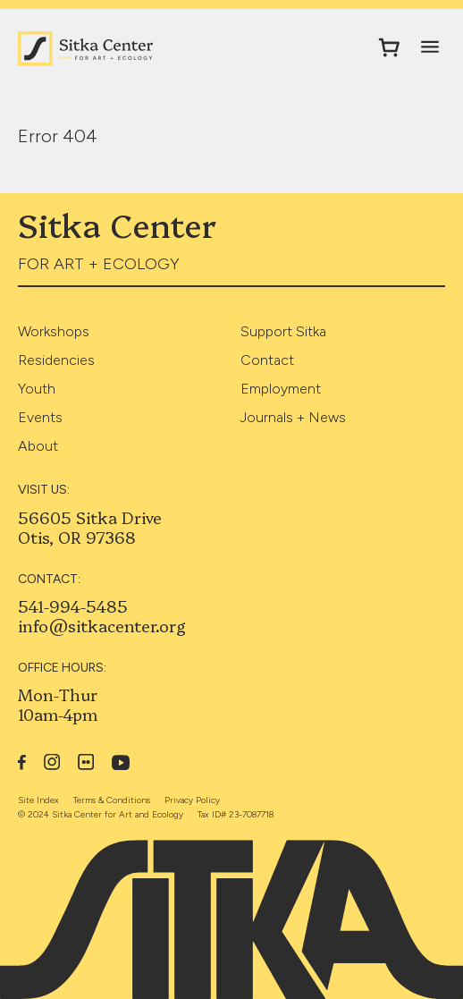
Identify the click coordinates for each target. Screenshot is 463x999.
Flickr (86, 762)
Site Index (38, 800)
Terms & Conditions (111, 800)
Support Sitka (283, 331)
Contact (267, 359)
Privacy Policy (192, 800)
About (38, 445)
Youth (36, 388)
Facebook (22, 762)
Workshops (53, 331)
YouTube (121, 762)
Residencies (56, 359)
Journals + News (293, 417)
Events (40, 417)
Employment (280, 388)
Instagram (52, 762)
